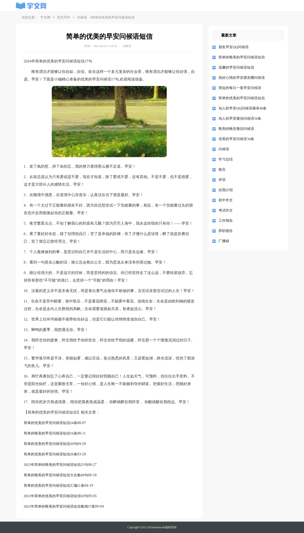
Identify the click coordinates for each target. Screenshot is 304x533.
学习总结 (225, 159)
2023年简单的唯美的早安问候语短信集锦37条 (59, 506)
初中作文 (225, 200)
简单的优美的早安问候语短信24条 (50, 423)
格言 (222, 169)
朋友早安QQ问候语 (233, 47)
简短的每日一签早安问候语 (239, 88)
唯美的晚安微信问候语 (236, 129)
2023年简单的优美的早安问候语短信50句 (56, 496)
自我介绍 (225, 190)
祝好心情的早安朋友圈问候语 (241, 78)
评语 (222, 180)
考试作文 (225, 210)
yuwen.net (159, 527)
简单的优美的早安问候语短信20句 (50, 444)
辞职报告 (225, 231)
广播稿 (223, 241)
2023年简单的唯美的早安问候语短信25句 (56, 465)
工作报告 (225, 220)
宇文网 (45, 17)
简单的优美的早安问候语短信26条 (50, 454)
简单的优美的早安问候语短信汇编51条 (54, 485)
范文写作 (63, 17)
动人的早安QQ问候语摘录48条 (242, 108)
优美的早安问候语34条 (236, 139)
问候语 (82, 17)
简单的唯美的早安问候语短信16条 (50, 433)
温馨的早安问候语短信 (236, 67)
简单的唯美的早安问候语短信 (241, 57)
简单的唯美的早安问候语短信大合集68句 (56, 475)
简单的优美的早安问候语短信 (241, 98)
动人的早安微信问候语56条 (239, 118)
